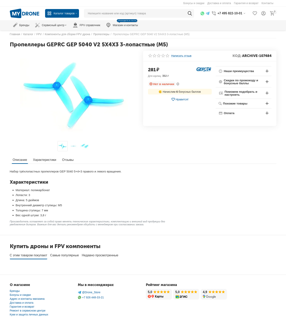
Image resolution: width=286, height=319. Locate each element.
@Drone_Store (89, 291)
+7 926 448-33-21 (91, 296)
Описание (20, 159)
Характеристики (44, 159)
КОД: (237, 56)
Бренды (15, 289)
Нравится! (180, 99)
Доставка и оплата (22, 301)
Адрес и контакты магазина (27, 297)
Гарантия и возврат (22, 305)
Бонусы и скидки (20, 293)
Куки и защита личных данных (29, 313)
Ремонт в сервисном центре (28, 309)
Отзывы (68, 159)
